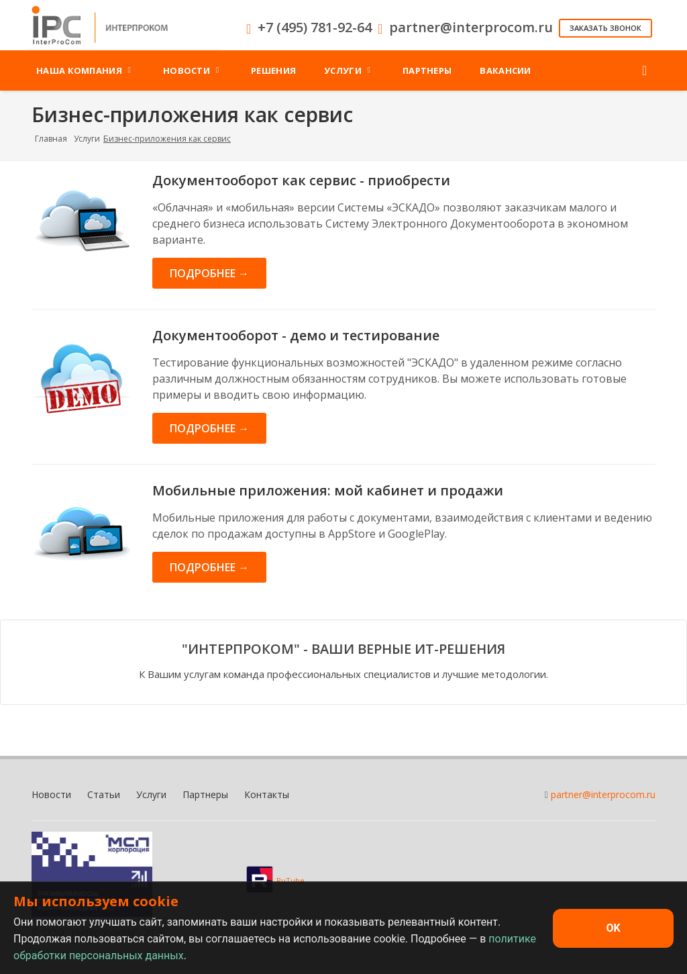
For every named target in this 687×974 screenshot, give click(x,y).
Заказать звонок (605, 28)
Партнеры (205, 794)
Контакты (266, 794)
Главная (51, 138)
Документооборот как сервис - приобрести (301, 180)
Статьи (103, 794)
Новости (51, 794)
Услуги (87, 138)
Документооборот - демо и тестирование (295, 335)
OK (613, 928)
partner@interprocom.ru (603, 794)
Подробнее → (209, 273)
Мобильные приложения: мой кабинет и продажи (327, 490)
